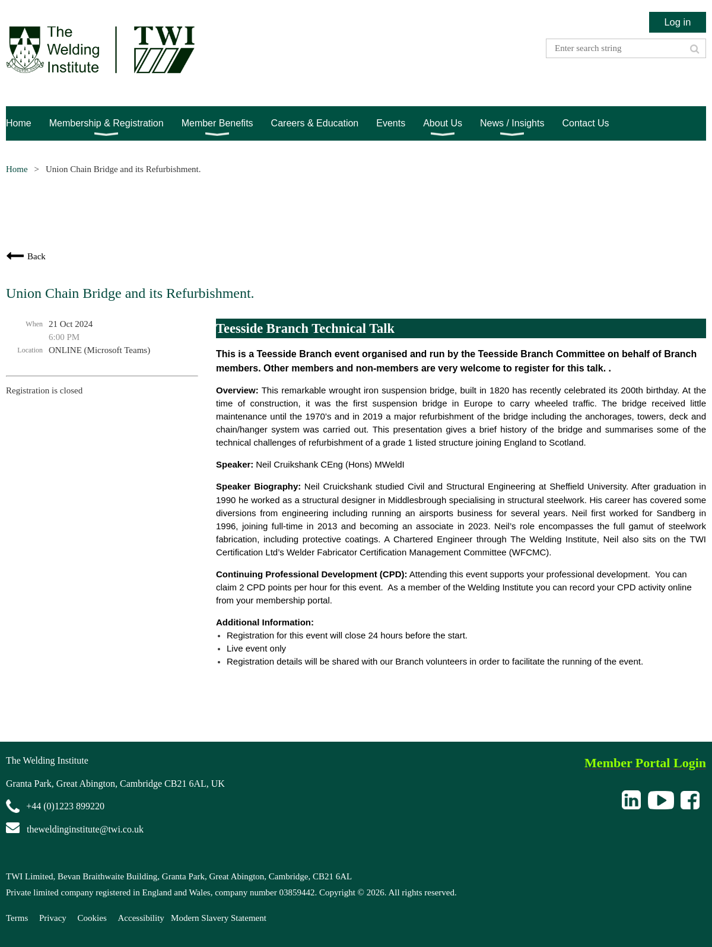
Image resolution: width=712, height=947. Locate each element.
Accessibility (141, 918)
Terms (17, 918)
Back (36, 256)
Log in (677, 22)
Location (30, 350)
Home (17, 169)
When (34, 324)
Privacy (52, 918)
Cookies (92, 918)
